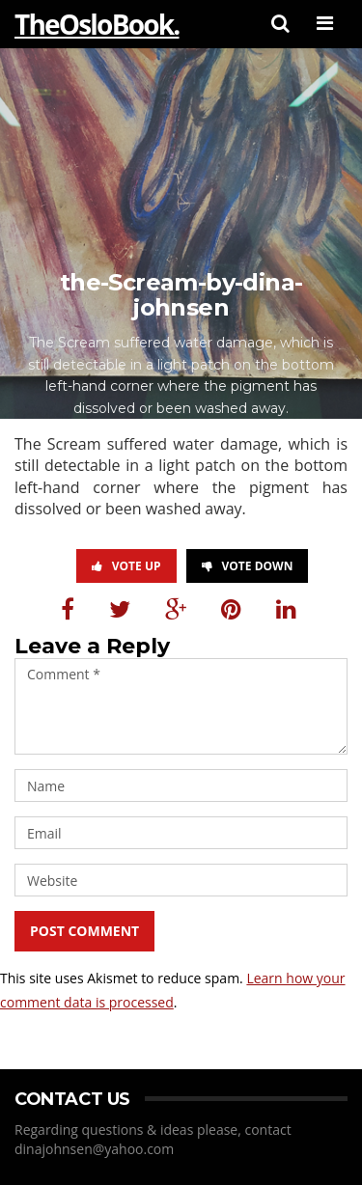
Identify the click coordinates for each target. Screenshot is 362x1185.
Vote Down (247, 566)
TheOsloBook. (96, 24)
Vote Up (126, 566)
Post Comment (84, 931)
